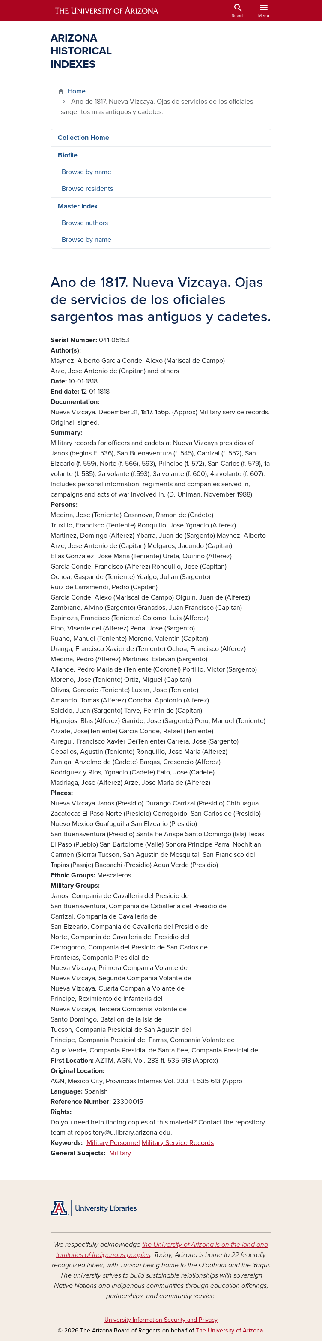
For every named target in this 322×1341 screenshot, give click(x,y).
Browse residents (87, 188)
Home (77, 91)
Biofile (68, 155)
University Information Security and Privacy (161, 1319)
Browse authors (85, 223)
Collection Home (83, 137)
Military (120, 1153)
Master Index (78, 206)
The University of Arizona (229, 1330)
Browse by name (86, 172)
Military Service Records (178, 1143)
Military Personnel (113, 1143)
